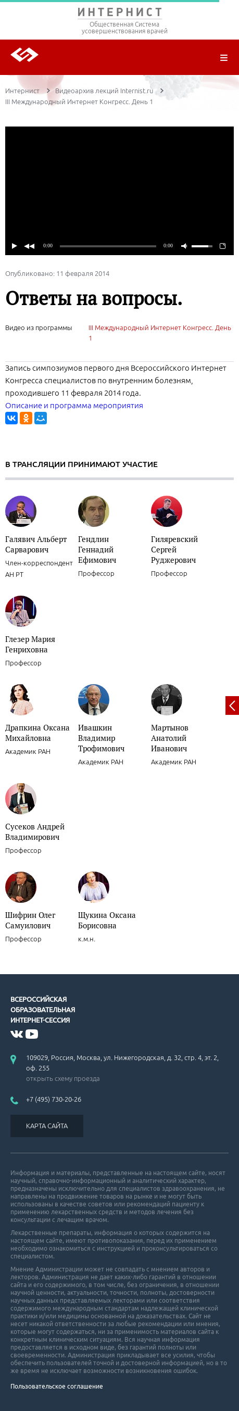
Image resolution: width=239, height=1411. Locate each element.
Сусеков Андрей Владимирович (35, 831)
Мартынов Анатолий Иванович (169, 737)
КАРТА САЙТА (47, 1125)
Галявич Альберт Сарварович (36, 544)
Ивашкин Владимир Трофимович (101, 737)
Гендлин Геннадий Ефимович (97, 549)
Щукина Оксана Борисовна (107, 920)
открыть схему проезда (63, 1078)
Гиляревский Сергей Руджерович (174, 549)
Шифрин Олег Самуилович (30, 920)
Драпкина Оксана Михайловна (37, 732)
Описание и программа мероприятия (74, 405)
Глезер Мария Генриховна (30, 644)
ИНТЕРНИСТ (119, 14)
